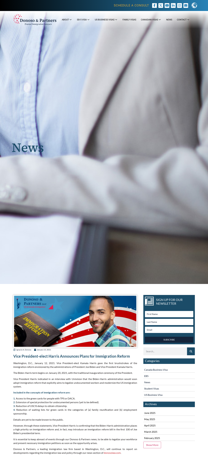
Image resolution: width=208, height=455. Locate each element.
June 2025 (149, 412)
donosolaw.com (112, 452)
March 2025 (150, 431)
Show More (152, 444)
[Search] (191, 351)
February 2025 (152, 437)
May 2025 (149, 419)
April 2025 (150, 425)
